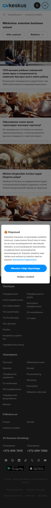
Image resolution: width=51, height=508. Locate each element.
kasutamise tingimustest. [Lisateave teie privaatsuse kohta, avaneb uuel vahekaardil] (25, 259)
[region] (25, 254)
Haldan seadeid (25, 276)
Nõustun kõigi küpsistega (25, 268)
